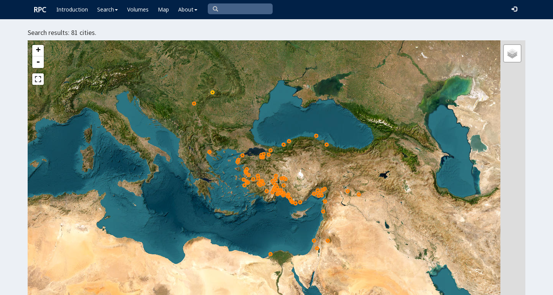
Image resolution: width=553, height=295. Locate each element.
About (187, 9)
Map (163, 9)
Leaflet (249, 285)
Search (107, 9)
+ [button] (38, 50)
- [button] (38, 62)
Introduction (72, 9)
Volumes (138, 9)
